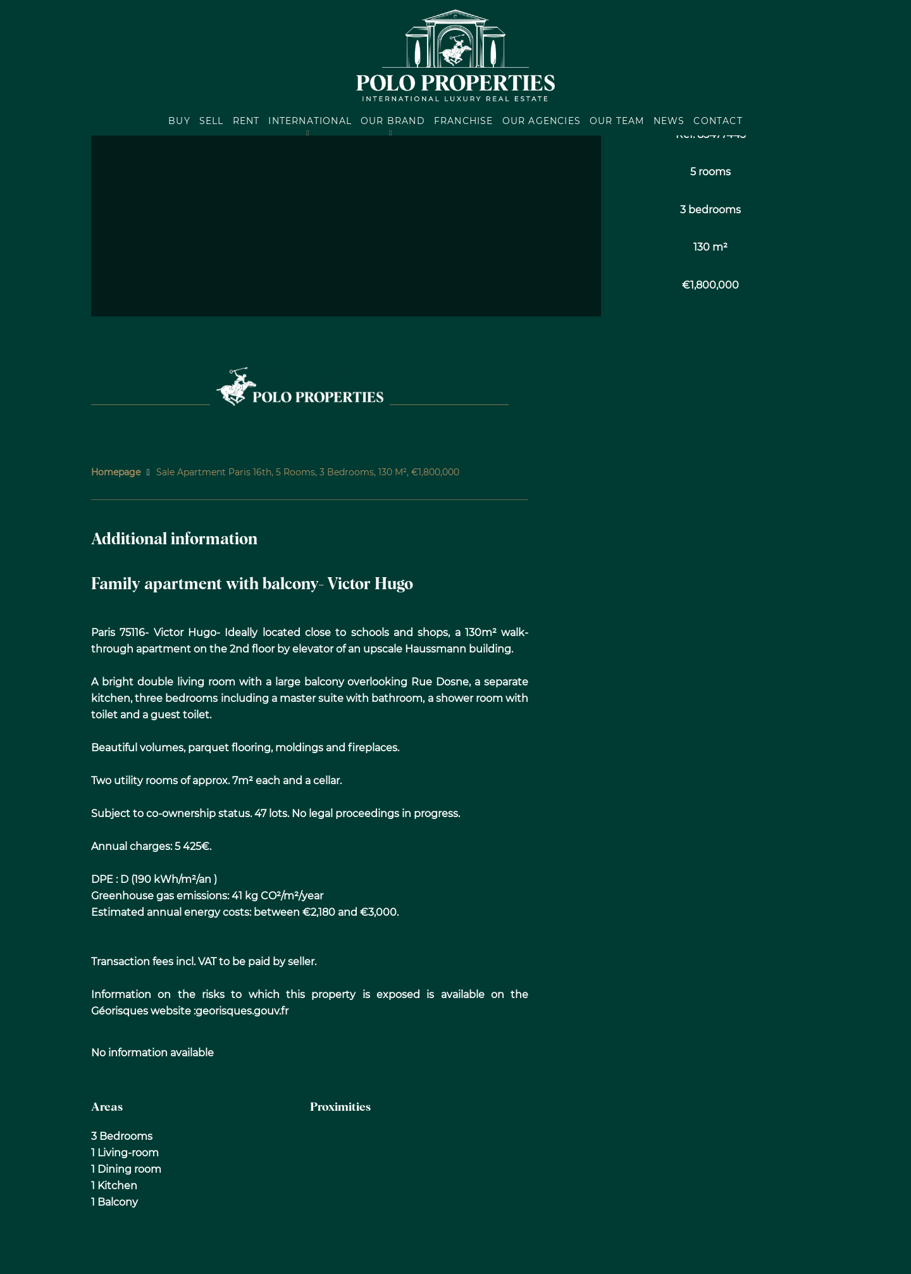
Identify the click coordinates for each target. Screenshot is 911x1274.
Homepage (115, 472)
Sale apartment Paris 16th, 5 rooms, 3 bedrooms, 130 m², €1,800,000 (307, 472)
